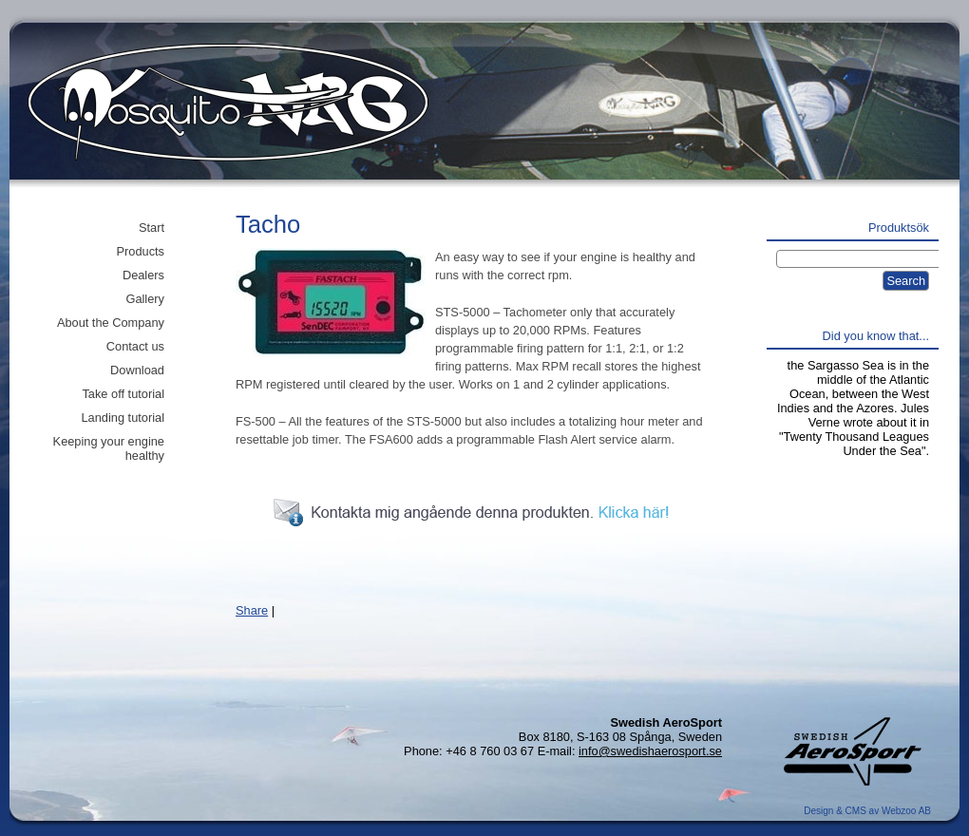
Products (140, 251)
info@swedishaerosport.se (650, 751)
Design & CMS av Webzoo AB (867, 811)
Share (252, 610)
